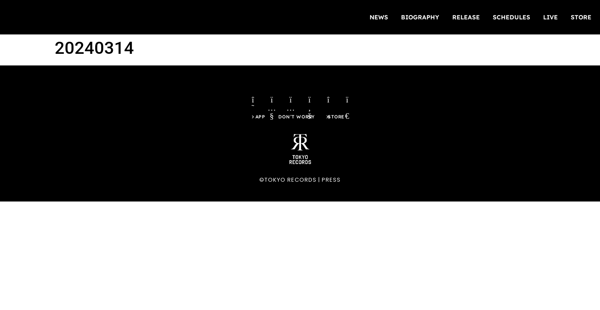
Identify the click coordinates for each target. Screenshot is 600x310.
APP (257, 121)
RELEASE (466, 17)
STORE (581, 17)
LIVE (550, 17)
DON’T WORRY (296, 121)
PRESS (331, 184)
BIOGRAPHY (420, 17)
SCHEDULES (511, 17)
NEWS (379, 17)
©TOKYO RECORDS (288, 184)
